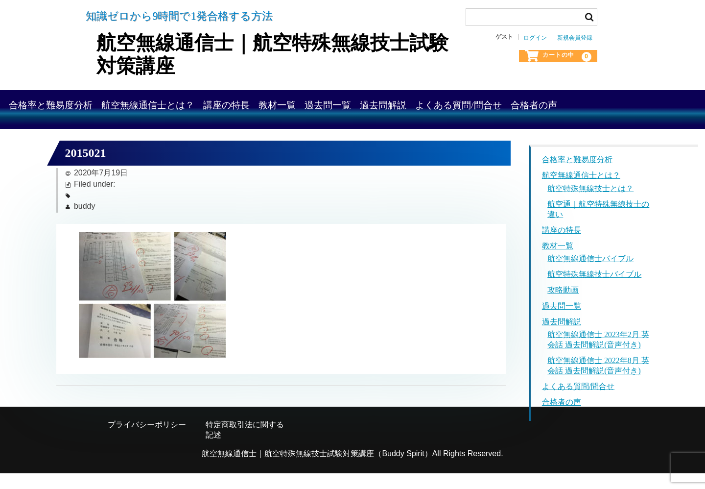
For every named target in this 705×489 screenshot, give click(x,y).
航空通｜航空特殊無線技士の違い (598, 225)
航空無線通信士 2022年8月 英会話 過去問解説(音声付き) (598, 381)
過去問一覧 (456, 103)
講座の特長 (318, 103)
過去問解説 (530, 103)
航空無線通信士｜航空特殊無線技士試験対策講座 (265, 53)
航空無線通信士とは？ (220, 103)
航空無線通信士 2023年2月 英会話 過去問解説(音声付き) (598, 355)
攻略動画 (563, 306)
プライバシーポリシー (147, 441)
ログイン (535, 37)
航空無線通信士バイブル (590, 274)
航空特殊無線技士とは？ (590, 204)
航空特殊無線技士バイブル (594, 290)
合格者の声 (86, 130)
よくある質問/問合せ (624, 103)
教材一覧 (387, 103)
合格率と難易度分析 (105, 103)
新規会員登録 (574, 37)
